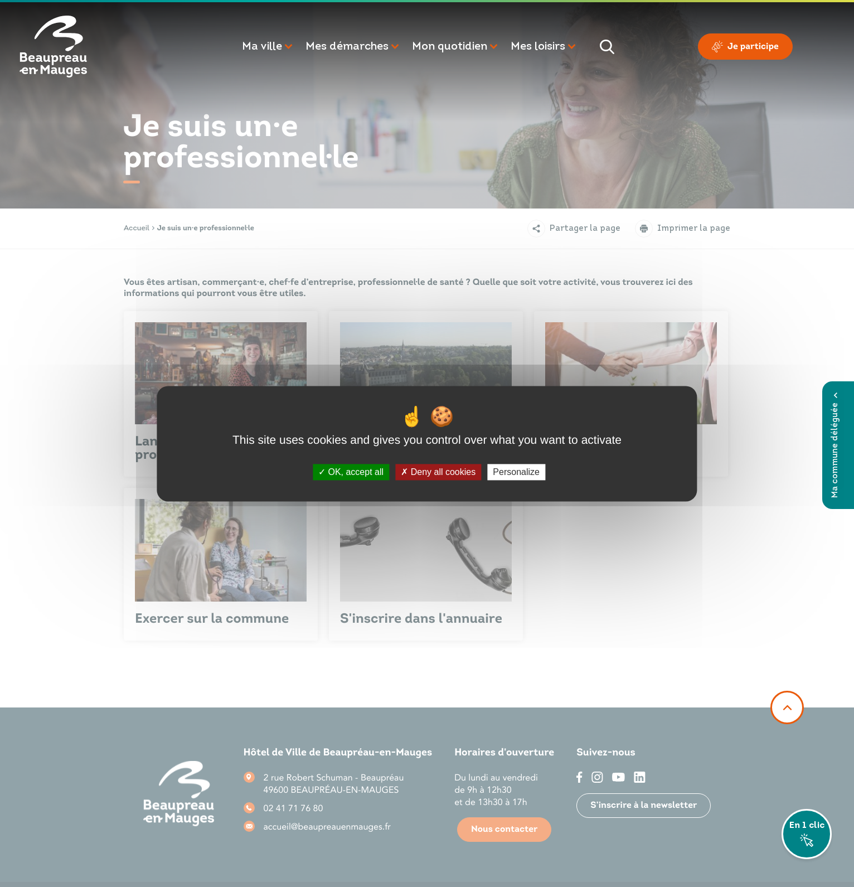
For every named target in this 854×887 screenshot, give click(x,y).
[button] (268, 46)
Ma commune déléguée (835, 445)
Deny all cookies (438, 472)
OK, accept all (351, 472)
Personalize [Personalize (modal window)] (516, 472)
